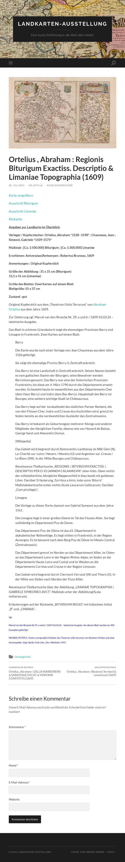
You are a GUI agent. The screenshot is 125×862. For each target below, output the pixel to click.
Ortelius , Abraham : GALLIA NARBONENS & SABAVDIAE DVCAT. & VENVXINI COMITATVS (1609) (35, 673)
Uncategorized (22, 656)
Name (13, 765)
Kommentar (17, 727)
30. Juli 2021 (17, 185)
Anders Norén (95, 852)
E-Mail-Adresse (19, 782)
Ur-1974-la (35, 185)
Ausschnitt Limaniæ (22, 211)
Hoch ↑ (111, 852)
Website (14, 799)
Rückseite (15, 219)
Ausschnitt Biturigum (23, 203)
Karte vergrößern (21, 195)
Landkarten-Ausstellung (62, 24)
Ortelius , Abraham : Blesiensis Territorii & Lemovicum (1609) (90, 671)
